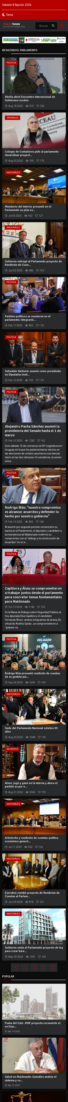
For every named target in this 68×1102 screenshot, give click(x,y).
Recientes (12, 749)
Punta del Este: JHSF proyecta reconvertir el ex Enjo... (33, 1024)
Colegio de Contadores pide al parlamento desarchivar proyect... (32, 153)
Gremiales (12, 117)
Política (11, 62)
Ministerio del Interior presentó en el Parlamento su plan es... (28, 208)
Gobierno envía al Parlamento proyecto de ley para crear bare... (34, 949)
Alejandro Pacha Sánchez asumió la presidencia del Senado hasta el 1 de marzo (33, 430)
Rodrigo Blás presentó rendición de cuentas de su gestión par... (32, 675)
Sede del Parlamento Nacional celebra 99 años (31, 729)
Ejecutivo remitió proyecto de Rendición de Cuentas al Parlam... (32, 894)
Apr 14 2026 (14, 1031)
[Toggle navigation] (60, 26)
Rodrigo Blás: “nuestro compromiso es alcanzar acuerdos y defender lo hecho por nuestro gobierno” (33, 511)
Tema (9, 15)
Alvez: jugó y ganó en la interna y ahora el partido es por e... (31, 784)
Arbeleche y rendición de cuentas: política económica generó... (31, 839)
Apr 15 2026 (14, 1085)
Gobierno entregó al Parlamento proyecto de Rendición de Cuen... (33, 263)
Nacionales (13, 172)
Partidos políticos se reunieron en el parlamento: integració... (28, 318)
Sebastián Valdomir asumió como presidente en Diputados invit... (33, 372)
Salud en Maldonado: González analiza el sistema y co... (31, 1078)
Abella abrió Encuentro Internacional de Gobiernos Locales (30, 98)
